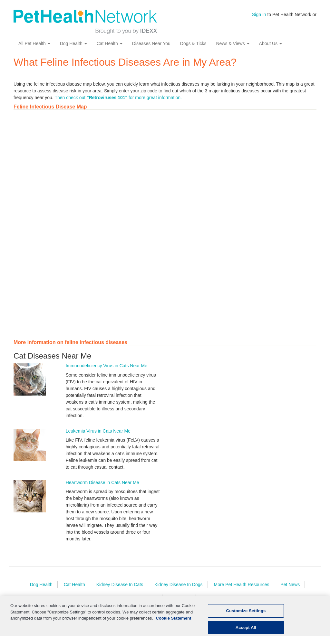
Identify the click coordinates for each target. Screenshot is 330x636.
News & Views (232, 43)
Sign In (259, 14)
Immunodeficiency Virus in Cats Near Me (106, 365)
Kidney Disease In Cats (119, 584)
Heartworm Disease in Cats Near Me (102, 482)
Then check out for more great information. (118, 97)
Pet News (290, 584)
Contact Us (180, 597)
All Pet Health (34, 43)
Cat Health (109, 43)
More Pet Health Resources (241, 584)
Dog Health (73, 43)
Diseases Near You (151, 43)
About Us (270, 43)
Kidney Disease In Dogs (178, 584)
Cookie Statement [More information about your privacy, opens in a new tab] (173, 621)
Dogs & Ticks (193, 43)
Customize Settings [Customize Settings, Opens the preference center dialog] (246, 613)
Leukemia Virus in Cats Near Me (98, 431)
